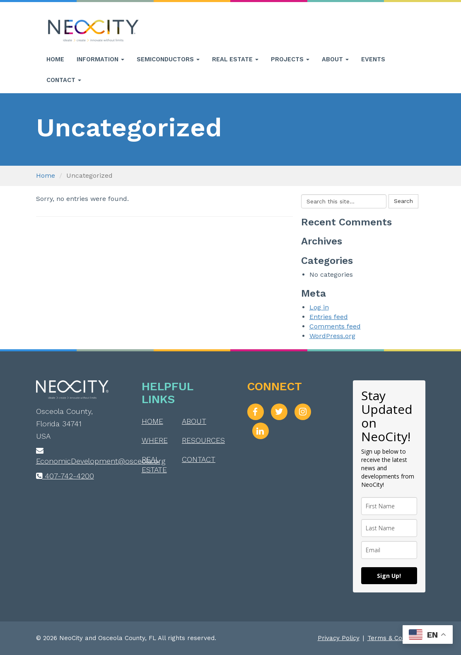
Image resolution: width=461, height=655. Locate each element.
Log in (319, 307)
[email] (389, 550)
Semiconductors (168, 59)
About (335, 59)
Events (373, 59)
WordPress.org (332, 336)
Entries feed (328, 317)
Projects (290, 59)
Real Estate (235, 59)
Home (55, 59)
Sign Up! (389, 576)
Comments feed (335, 326)
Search (403, 201)
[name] (389, 506)
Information (100, 59)
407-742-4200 (65, 475)
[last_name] (389, 528)
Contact (63, 80)
